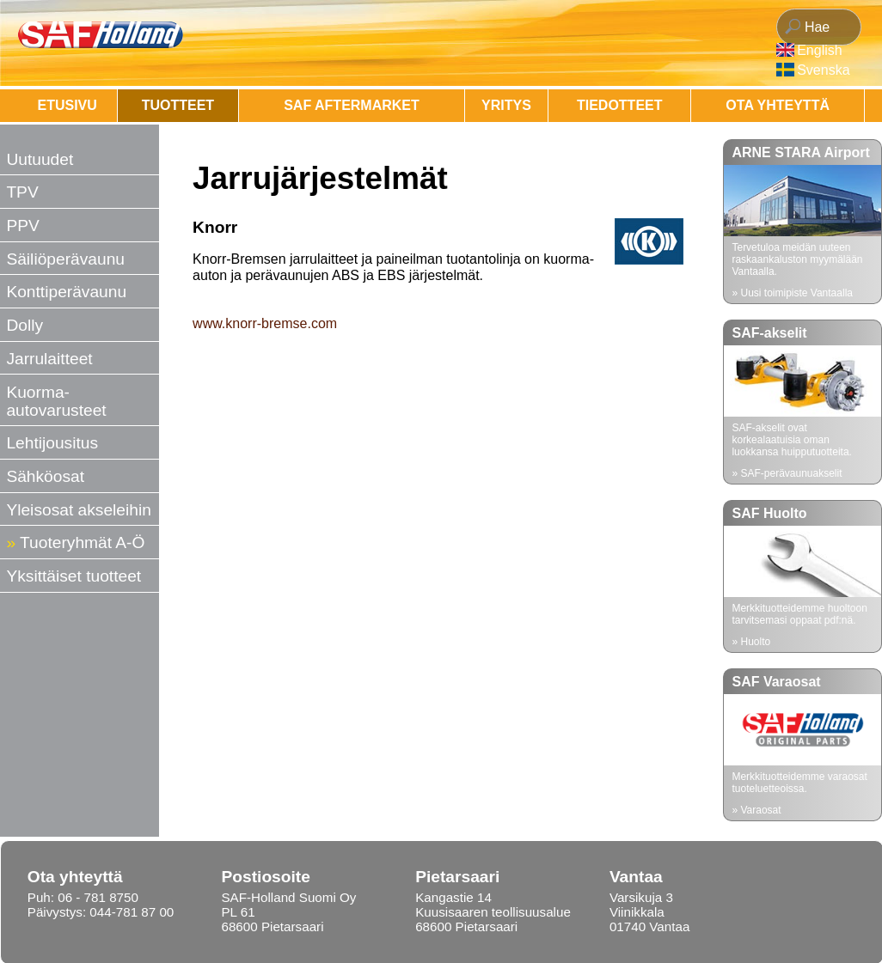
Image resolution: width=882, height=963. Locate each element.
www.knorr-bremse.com (265, 323)
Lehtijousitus (52, 443)
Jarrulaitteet (49, 359)
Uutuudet (39, 159)
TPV (22, 192)
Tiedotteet (620, 105)
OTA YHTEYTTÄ (778, 105)
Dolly (24, 325)
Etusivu (66, 105)
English (819, 50)
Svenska (823, 70)
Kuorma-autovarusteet (56, 401)
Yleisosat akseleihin (78, 510)
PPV (22, 225)
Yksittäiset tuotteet (73, 576)
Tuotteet (178, 105)
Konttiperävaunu (66, 292)
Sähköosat (45, 476)
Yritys (506, 105)
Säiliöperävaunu (65, 259)
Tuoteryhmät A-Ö (82, 542)
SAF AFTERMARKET (352, 105)
